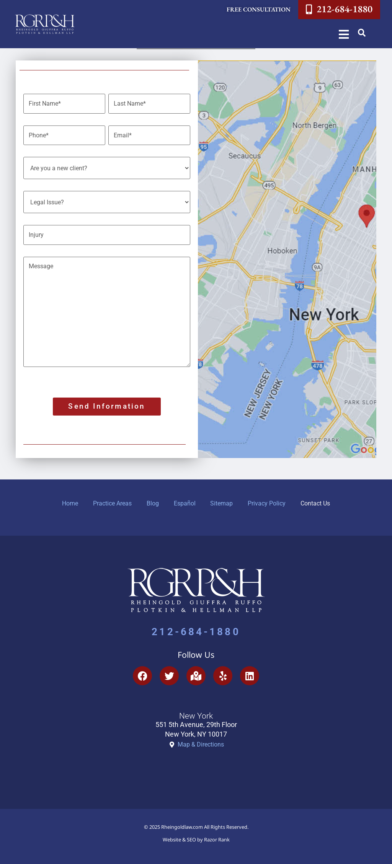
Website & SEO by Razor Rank (196, 837)
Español (185, 501)
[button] (361, 32)
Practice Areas (111, 501)
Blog (152, 501)
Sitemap (222, 501)
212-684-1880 (196, 630)
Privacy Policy (268, 501)
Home (69, 501)
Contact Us (317, 501)
